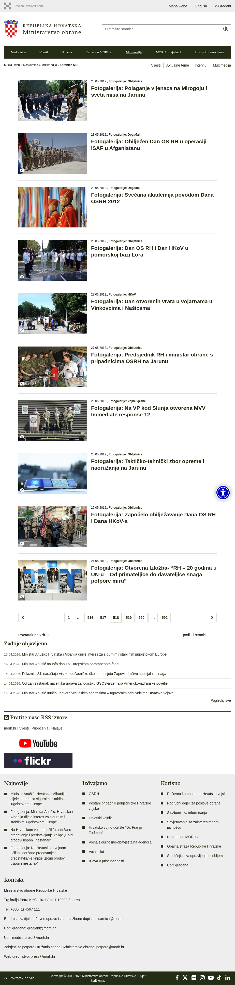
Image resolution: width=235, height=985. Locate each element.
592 (165, 618)
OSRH (94, 794)
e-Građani (223, 6)
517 (103, 618)
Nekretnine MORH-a (183, 837)
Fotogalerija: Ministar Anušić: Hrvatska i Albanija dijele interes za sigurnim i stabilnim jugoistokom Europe (41, 817)
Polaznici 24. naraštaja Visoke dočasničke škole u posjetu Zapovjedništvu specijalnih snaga (94, 674)
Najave (57, 728)
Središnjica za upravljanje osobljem (195, 856)
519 (128, 618)
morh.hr (10, 728)
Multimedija (134, 52)
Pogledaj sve (221, 700)
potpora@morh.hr (110, 947)
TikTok (219, 977)
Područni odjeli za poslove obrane (194, 803)
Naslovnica (18, 52)
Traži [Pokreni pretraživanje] (225, 29)
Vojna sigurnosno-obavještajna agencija (120, 842)
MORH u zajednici (168, 52)
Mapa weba (178, 6)
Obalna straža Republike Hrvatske (194, 846)
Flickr (194, 977)
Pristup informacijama (209, 52)
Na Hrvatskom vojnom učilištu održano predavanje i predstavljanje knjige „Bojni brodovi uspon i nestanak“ (41, 835)
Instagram (202, 977)
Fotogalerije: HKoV (122, 294)
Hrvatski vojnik (100, 818)
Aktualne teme (177, 65)
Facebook (177, 977)
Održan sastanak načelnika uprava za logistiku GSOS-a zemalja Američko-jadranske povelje (95, 683)
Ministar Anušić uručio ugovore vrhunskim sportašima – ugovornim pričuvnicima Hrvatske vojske (97, 693)
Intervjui (201, 65)
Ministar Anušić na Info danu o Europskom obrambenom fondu (71, 664)
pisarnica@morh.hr (111, 919)
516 (90, 618)
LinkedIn (228, 977)
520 (141, 618)
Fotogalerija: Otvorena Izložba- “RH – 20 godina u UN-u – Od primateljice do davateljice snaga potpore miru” (154, 574)
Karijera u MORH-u (98, 52)
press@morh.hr (37, 938)
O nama (67, 52)
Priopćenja (40, 728)
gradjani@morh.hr (41, 928)
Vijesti (43, 52)
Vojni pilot (96, 852)
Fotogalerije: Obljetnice (125, 81)
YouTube (211, 977)
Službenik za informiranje (187, 813)
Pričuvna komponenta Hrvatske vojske (197, 794)
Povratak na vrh (33, 635)
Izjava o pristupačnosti (106, 861)
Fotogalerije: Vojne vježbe (127, 401)
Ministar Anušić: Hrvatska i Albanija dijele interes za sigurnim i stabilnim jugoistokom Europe (94, 654)
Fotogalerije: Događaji (124, 134)
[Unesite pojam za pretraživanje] (166, 29)
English (201, 6)
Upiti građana (177, 865)
